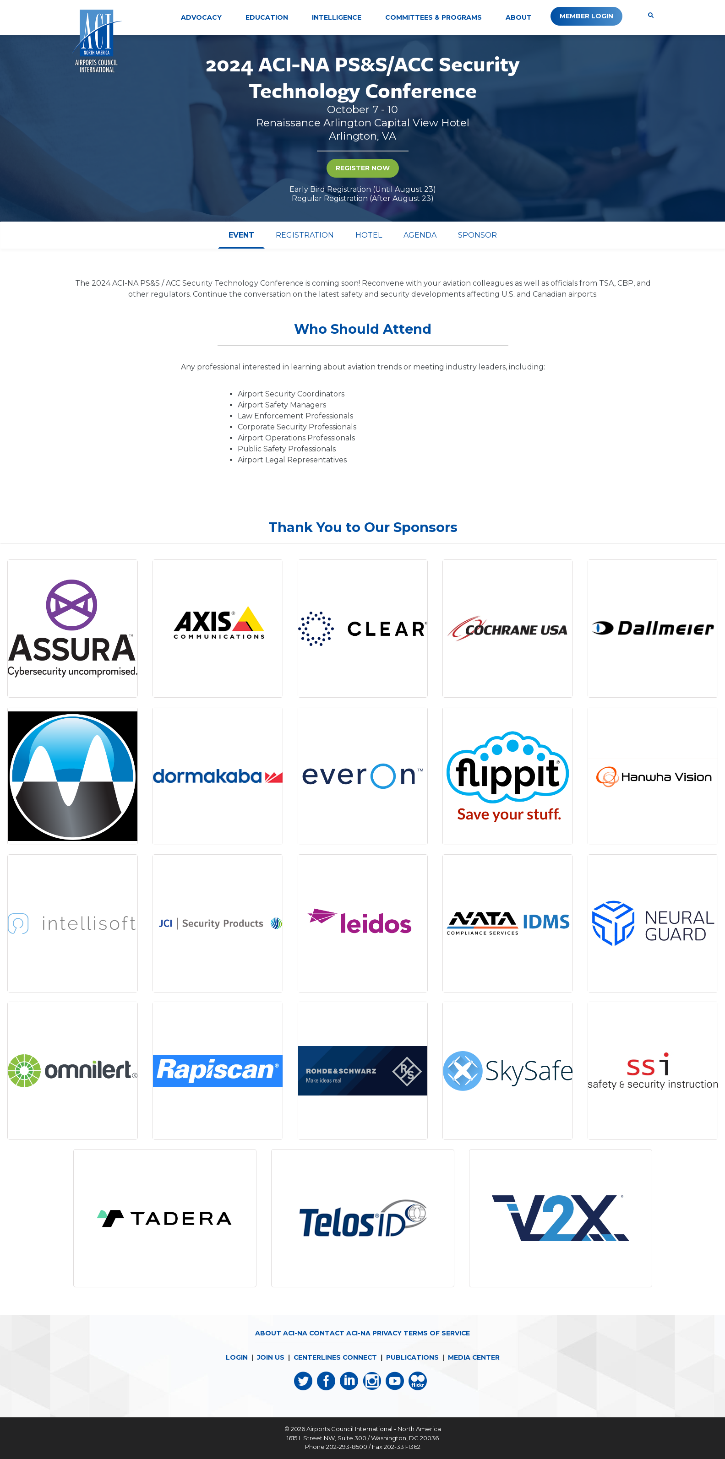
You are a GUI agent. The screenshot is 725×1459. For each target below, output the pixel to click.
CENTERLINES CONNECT (334, 1357)
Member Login (586, 16)
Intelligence (336, 17)
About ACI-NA (280, 1333)
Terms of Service (437, 1333)
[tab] (241, 235)
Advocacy (201, 17)
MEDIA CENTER (474, 1357)
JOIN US (269, 1357)
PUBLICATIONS (412, 1357)
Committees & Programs (433, 17)
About (519, 17)
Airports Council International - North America (373, 1428)
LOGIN (235, 1357)
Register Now (363, 168)
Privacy (388, 1333)
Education (266, 17)
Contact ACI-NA (339, 1333)
